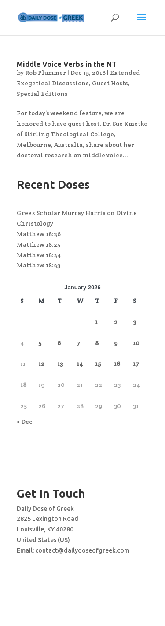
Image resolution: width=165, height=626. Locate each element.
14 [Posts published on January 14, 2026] (80, 364)
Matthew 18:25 (38, 244)
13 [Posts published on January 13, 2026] (60, 364)
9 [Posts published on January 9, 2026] (115, 343)
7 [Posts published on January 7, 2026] (78, 343)
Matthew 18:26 (39, 234)
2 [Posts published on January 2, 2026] (115, 322)
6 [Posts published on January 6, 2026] (59, 343)
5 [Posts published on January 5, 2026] (39, 343)
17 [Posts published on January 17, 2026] (136, 364)
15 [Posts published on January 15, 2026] (98, 364)
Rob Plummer (45, 72)
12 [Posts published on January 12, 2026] (41, 364)
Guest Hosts (110, 83)
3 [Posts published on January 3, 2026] (134, 322)
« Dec (25, 422)
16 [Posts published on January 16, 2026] (117, 364)
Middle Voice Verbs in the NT (67, 64)
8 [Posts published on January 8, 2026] (97, 343)
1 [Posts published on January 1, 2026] (96, 322)
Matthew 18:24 (39, 255)
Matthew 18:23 (38, 265)
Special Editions (42, 94)
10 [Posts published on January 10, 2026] (136, 343)
